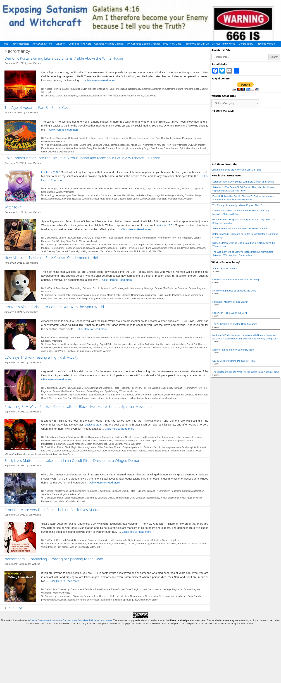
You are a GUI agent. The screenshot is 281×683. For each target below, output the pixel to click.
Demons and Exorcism (98, 337)
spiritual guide (84, 351)
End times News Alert (80, 43)
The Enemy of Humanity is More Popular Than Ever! (239, 205)
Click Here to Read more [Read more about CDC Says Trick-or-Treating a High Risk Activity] (56, 379)
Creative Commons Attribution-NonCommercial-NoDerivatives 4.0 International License (70, 620)
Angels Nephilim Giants (57, 88)
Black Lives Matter (54, 447)
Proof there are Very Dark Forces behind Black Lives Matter (52, 509)
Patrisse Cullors (146, 450)
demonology (160, 244)
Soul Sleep (81, 298)
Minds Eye (136, 145)
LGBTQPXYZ (133, 440)
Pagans (122, 248)
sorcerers (175, 347)
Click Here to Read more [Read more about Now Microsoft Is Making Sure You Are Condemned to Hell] (117, 279)
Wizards (188, 198)
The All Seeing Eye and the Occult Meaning (234, 324)
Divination (150, 344)
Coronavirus (127, 394)
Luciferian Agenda (120, 288)
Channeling (103, 88)
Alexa (48, 344)
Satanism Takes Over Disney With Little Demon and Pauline (243, 181)
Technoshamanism (123, 251)
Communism (118, 543)
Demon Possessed (122, 244)
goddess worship (191, 244)
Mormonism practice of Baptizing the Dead (234, 290)
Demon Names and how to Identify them (233, 349)
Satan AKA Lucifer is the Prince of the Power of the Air (240, 228)
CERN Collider (88, 88)
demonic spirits (136, 344)
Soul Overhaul (54, 298)
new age (161, 145)
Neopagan (70, 248)
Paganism (187, 138)
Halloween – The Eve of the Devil (229, 313)
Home (5, 43)
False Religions (112, 138)
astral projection (70, 145)
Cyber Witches (104, 244)
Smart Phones (168, 248)
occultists (132, 450)
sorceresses (187, 347)
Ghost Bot (192, 344)
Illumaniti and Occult (126, 497)
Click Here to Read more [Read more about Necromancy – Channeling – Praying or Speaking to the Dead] (64, 580)
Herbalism (140, 195)
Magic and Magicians (156, 188)
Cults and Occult (76, 138)
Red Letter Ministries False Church (230, 301)
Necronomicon (99, 347)
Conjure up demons (111, 195)
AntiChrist (75, 88)
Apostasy (49, 138)
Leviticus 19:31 (165, 225)
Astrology (49, 195)
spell (108, 198)
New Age (155, 138)
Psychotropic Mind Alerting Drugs (133, 148)
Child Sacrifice (112, 394)
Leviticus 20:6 (93, 424)
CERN (59, 95)
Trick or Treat (143, 398)
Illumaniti (129, 237)
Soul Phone (157, 148)
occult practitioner (64, 148)
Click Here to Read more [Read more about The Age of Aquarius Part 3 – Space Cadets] (63, 129)
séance (165, 347)
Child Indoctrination (81, 188)
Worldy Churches (61, 592)
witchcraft (53, 151)
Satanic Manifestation (153, 88)
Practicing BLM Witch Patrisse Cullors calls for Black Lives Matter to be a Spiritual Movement (78, 406)
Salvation (60, 43)
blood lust (99, 394)
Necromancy (134, 88)
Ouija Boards (164, 295)
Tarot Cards (133, 198)
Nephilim (131, 95)
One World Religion (171, 138)
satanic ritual (103, 398)
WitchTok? (12, 207)
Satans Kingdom (184, 88)
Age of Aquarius (53, 145)
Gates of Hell (100, 95)
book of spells (93, 195)
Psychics (132, 248)
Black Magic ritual (84, 394)
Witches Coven (66, 454)
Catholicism (51, 589)
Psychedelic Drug (83, 148)
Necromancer (70, 347)
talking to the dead (90, 251)
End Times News (118, 88)
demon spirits (70, 95)
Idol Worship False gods (123, 337)
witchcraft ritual (66, 151)
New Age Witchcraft (177, 145)
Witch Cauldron (148, 198)
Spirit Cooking (187, 450)
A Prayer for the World (223, 43)
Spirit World (150, 95)
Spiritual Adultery (188, 148)
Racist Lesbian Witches (167, 450)
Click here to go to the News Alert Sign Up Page (236, 169)
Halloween (135, 388)
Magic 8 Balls (114, 295)
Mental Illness (129, 138)
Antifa (48, 543)
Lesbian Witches (61, 450)
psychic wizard (142, 347)
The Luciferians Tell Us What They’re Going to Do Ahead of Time (245, 372)
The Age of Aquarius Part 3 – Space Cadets (38, 107)
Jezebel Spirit (105, 440)
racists (162, 543)
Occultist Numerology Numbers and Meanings (236, 279)
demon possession (120, 145)
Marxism (76, 450)
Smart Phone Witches (149, 248)
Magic (150, 195)
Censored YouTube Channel (108, 43)
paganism (112, 248)
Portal (140, 95)
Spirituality (74, 251)
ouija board (150, 295)
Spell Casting (201, 88)
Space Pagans (197, 248)
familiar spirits (174, 244)
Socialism (193, 543)
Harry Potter (128, 195)
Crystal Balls (64, 295)
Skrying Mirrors (190, 295)
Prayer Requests (20, 43)
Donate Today (246, 43)
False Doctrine (102, 589)
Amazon (56, 344)
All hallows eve (52, 394)
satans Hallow (129, 398)
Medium (45, 248)
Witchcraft (46, 92)
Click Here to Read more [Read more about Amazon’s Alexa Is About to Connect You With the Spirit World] (92, 328)
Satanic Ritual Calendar (224, 268)
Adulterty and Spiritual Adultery (60, 437)
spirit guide (94, 298)
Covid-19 (139, 394)
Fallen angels (85, 95)
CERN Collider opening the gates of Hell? (233, 360)
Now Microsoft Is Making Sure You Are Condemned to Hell (51, 257)
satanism (115, 398)
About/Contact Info (42, 43)
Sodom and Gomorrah (96, 444)
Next (21, 607)
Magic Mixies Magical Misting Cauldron (174, 195)
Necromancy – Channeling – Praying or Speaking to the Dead (53, 558)
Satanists (182, 543)
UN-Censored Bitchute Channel (143, 43)
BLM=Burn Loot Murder (109, 447)
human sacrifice (185, 394)
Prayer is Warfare (266, 43)
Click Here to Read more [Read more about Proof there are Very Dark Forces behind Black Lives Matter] (136, 531)
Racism (154, 543)
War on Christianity (79, 547)
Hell (110, 95)
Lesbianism (119, 440)
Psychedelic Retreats (104, 148)
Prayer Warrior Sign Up (197, 43)
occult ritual (99, 198)
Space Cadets (171, 148)
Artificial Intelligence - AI (73, 344)
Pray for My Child (172, 43)
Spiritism (118, 298)
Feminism (197, 437)
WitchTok (157, 251)
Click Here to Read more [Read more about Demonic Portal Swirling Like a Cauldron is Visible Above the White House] (100, 80)
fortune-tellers (178, 344)
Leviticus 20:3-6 (50, 172)
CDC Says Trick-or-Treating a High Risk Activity (41, 357)
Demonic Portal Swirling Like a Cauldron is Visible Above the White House (63, 58)
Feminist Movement (51, 440)
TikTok (137, 251)
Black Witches (79, 543)
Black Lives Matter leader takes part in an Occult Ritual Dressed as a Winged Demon (72, 460)
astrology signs (63, 195)
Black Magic (51, 188)
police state (90, 398)
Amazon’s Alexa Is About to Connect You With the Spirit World (54, 306)
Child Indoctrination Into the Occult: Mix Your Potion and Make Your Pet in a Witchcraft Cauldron (82, 157)
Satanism (170, 88)
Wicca (59, 192)
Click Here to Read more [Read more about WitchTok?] (136, 229)
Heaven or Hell (106, 596)
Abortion (49, 491)
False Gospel (118, 589)
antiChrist (50, 95)
